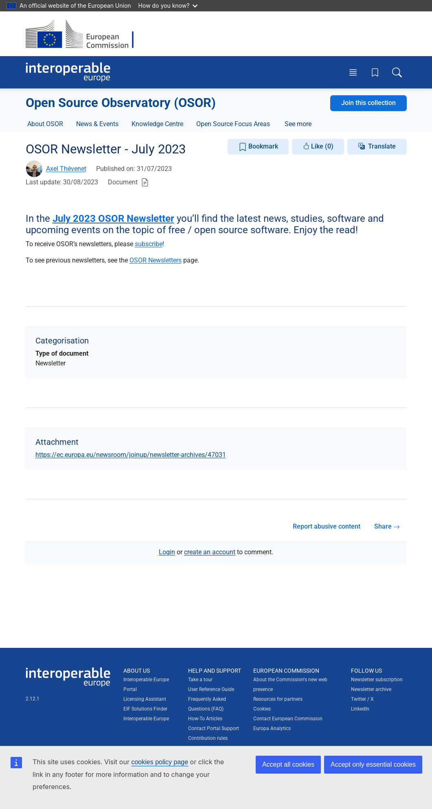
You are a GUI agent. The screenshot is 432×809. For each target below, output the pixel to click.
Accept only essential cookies (373, 764)
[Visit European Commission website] (84, 33)
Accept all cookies (288, 764)
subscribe (148, 244)
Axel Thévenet (66, 169)
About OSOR (45, 124)
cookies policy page (159, 762)
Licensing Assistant (144, 699)
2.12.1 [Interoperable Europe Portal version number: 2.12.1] (32, 699)
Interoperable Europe (146, 719)
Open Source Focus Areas (233, 124)
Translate (382, 146)
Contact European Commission (287, 719)
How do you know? (168, 5)
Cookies (262, 709)
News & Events (97, 124)
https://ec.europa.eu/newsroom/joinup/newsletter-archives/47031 (130, 455)
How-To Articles (205, 719)
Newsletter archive (371, 689)
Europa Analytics (272, 728)
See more (298, 124)
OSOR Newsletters (155, 260)
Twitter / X (362, 699)
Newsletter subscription (377, 679)
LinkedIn (360, 709)
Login (167, 552)
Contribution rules (208, 738)
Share (387, 526)
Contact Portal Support (213, 728)
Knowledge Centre (157, 124)
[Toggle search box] (397, 72)
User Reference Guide (211, 689)
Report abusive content (326, 526)
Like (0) (318, 146)
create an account (209, 552)
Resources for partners (278, 699)
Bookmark (258, 146)
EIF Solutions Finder (145, 709)
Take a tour (200, 679)
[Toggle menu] (353, 72)
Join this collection (368, 103)
